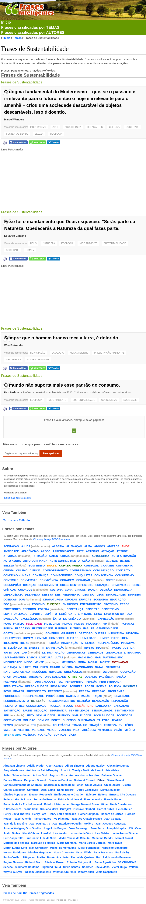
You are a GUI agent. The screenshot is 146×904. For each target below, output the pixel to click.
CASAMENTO (124, 565)
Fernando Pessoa (45, 799)
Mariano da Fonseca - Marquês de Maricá (29, 842)
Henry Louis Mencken (62, 813)
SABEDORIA (103, 705)
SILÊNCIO (63, 715)
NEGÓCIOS (40, 671)
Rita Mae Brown (54, 862)
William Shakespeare (38, 871)
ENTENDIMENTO (90, 604)
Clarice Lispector (14, 789)
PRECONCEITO (36, 691)
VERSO (52, 729)
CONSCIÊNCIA (104, 575)
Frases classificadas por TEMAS (30, 27)
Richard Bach (33, 862)
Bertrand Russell (84, 780)
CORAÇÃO (83, 580)
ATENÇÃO (107, 551)
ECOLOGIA (67, 243)
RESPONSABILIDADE (33, 705)
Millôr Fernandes (88, 847)
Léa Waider (60, 833)
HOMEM (30, 250)
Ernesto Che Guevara (122, 794)
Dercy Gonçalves (87, 789)
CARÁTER (107, 565)
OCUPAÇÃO (128, 671)
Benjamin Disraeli (35, 780)
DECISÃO (106, 589)
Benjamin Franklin (60, 780)
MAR (98, 657)
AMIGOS (99, 546)
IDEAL (125, 638)
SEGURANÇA (58, 710)
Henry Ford (39, 813)
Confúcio (33, 789)
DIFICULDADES (116, 594)
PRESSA (84, 691)
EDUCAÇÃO (118, 599)
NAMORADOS (84, 667)
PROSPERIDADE (33, 695)
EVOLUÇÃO (10, 618)
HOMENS (41, 638)
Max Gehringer (38, 847)
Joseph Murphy (116, 828)
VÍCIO (72, 734)
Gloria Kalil (31, 809)
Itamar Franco (42, 818)
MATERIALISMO (113, 657)
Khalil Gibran (31, 833)
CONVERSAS (29, 580)
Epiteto (102, 794)
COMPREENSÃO (80, 570)
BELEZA (39, 134)
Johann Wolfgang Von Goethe (22, 828)
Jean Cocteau (112, 818)
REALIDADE (122, 695)
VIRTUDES (105, 729)
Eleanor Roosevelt (40, 794)
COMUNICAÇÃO (103, 570)
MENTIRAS (68, 662)
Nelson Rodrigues (14, 852)
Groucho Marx (49, 809)
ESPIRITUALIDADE (15, 613)
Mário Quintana (67, 842)
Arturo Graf (40, 775)
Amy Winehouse (13, 770)
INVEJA (89, 647)
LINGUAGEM (114, 652)
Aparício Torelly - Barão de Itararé (82, 770)
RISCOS (68, 705)
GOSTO (8, 633)
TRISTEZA (110, 725)
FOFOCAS (128, 623)
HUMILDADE (88, 638)
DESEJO (47, 594)
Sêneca (8, 867)
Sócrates (87, 867)
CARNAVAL (91, 565)
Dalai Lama (48, 789)
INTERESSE (31, 647)
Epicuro (91, 794)
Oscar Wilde (83, 852)
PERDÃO (91, 681)
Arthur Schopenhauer (17, 775)
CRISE (137, 584)
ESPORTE (36, 613)
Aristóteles (112, 770)
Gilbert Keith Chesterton (116, 804)
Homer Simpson (88, 813)
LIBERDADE (95, 652)
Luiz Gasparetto (13, 838)
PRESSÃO (98, 691)
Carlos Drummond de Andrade (22, 784)
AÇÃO (86, 560)
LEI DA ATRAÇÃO (53, 652)
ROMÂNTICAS (84, 705)
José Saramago (79, 828)
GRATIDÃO (86, 633)
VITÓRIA (129, 729)
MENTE (39, 662)
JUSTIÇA (128, 647)
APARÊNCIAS (30, 551)
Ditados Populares (15, 794)
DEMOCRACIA (123, 589)
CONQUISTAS (83, 575)
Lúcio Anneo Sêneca (125, 833)
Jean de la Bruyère (15, 823)
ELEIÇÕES (53, 604)
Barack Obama (12, 780)
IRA (98, 647)
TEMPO (8, 725)
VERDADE (38, 729)
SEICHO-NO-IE (127, 862)
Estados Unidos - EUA (118, 613)
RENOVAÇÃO (100, 700)
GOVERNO (52, 633)
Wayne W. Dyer (12, 871)
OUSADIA (91, 676)
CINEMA (8, 570)
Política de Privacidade (67, 900)
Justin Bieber (11, 833)
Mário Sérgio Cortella (92, 842)
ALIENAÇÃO (74, 546)
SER (6, 715)
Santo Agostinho (105, 862)
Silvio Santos (71, 867)
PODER (89, 686)
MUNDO (55, 667)
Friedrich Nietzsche (56, 804)
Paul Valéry (122, 852)
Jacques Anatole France (86, 818)
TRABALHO (79, 725)
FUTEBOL (61, 628)
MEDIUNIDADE (12, 662)
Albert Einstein (74, 765)
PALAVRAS (10, 681)
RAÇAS (97, 695)
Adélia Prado (35, 765)
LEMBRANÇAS (76, 652)
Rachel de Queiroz (82, 857)
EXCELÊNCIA (29, 618)
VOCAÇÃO (44, 734)
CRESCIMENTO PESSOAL (76, 584)
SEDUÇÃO (40, 710)
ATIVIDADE (10, 555)
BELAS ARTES (95, 127)
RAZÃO (85, 695)
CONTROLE (10, 580)
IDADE (115, 638)
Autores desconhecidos (84, 775)
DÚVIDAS (85, 599)
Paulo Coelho (11, 857)
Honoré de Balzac (112, 813)
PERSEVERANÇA (110, 681)
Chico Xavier (112, 784)
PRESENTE (55, 691)
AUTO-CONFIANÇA (35, 560)
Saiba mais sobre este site (17, 498)
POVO (7, 691)
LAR (24, 652)
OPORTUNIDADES (15, 676)
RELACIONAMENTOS (61, 700)
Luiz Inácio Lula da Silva (41, 838)
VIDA (76, 729)
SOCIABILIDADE (103, 715)
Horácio (130, 813)
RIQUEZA (55, 705)
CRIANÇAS (102, 584)
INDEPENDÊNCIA (108, 642)
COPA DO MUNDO (70, 565)
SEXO (30, 715)
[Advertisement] (74, 178)
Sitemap (51, 900)
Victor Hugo (119, 867)
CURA (68, 589)
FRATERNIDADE (42, 628)
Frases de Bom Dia (15, 893)
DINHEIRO (134, 594)
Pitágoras (29, 857)
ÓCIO (106, 671)
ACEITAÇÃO (11, 546)
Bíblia (101, 780)
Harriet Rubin (105, 809)
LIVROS (32, 657)
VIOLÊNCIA (89, 729)
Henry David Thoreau (16, 813)
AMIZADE (113, 546)
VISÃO (118, 729)
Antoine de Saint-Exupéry (42, 770)
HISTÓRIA (132, 633)
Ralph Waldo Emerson (117, 857)
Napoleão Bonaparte (114, 847)
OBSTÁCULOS (73, 671)
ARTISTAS (92, 551)
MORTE (105, 662)
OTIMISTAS (75, 676)
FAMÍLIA (18, 623)
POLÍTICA (115, 686)
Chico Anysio (93, 784)
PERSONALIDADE (36, 686)
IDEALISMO (10, 642)
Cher (80, 784)
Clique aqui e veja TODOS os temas (51, 539)
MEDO (28, 662)
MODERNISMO (38, 127)
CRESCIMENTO (48, 584)
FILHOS (67, 623)
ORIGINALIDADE (55, 676)
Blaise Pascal (115, 780)
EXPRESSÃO (106, 618)
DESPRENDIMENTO (67, 594)
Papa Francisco (103, 852)
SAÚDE (27, 710)
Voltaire (133, 867)
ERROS (124, 604)
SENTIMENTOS (124, 710)
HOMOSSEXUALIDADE (63, 638)
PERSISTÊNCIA (13, 686)
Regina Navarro (13, 862)
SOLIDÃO (29, 720)
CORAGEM (67, 580)
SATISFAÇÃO (11, 710)
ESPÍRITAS (92, 609)
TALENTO (103, 720)
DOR (22, 599)
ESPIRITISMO (110, 609)
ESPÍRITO (51, 613)
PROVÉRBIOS (55, 695)
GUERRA (100, 633)
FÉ (92, 628)
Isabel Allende (23, 818)
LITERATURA (132, 652)
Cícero (127, 784)
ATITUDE (122, 551)
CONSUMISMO (109, 400)
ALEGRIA (58, 546)
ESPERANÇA (75, 609)
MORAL (93, 662)
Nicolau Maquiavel (39, 852)
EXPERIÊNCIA (72, 618)
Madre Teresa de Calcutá (74, 838)
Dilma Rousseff (110, 789)
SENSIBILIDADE (79, 710)
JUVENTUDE (11, 652)
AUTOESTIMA (100, 555)
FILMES (79, 623)
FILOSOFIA (93, 623)
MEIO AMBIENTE (88, 243)
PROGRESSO (13, 359)
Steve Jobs (103, 867)
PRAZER (18, 691)
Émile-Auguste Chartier (69, 794)
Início (6, 22)
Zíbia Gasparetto (106, 871)
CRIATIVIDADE (121, 584)
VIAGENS (65, 729)
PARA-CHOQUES (44, 681)
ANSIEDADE (11, 551)
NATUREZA (49, 243)
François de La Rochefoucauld (22, 804)
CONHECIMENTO (61, 575)
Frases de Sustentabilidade (34, 48)
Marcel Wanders (14, 119)
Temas (17, 37)
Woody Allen (86, 871)
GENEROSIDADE (107, 628)
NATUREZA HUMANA (16, 671)
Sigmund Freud (51, 867)
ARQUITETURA (73, 127)
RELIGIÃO (83, 700)
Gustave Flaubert (84, 809)
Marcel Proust (124, 838)
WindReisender (13, 345)
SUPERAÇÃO (86, 720)
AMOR (126, 546)
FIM (105, 623)
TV (121, 725)
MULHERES (40, 667)
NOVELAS (55, 671)
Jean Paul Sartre (39, 823)
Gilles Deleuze (12, 809)
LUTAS (59, 657)
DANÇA (93, 589)
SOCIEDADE (132, 127)
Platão (41, 857)
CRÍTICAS (9, 589)
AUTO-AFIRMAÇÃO (124, 555)
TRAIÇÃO (95, 725)
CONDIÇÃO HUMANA (16, 575)
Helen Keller (124, 809)
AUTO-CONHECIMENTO (65, 560)
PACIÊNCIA (106, 676)
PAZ (60, 681)
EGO (6, 604)
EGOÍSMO (38, 604)
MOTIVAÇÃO (120, 662)
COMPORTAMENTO (55, 570)
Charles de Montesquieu (59, 784)
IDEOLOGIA (56, 134)
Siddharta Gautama (27, 867)
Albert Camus (54, 765)
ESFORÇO (29, 609)
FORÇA (8, 628)
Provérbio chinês (58, 857)
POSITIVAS (130, 686)
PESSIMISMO (58, 686)
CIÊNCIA (35, 570)
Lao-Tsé (46, 833)
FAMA (7, 623)
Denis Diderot (65, 789)
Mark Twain (115, 842)
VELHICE (24, 729)
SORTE (56, 720)
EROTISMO (111, 604)
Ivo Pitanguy (61, 818)
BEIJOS (125, 560)
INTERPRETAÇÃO (53, 647)
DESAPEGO (32, 594)
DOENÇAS (10, 599)
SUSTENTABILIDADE (17, 134)
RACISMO (72, 695)
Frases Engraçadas (42, 893)
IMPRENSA (88, 642)
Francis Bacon (113, 799)
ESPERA (43, 609)
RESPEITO (10, 705)
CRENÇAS (29, 584)
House (7, 818)
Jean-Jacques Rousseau (111, 823)
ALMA (88, 546)
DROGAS (71, 599)
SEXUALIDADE (45, 715)
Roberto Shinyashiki (79, 862)
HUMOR (104, 638)
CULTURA (114, 127)
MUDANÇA (10, 667)
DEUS (33, 243)
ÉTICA (98, 613)
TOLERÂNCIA (61, 725)
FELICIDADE (34, 623)
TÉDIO (129, 725)
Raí (98, 857)
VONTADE (60, 734)
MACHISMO (85, 657)
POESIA (101, 686)
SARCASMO (121, 705)
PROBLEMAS (115, 691)
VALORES (9, 729)
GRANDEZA (68, 633)
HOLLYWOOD (12, 638)
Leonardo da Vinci (81, 833)
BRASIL (52, 565)
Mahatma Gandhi (102, 838)
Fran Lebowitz (93, 799)
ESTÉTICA (65, 613)
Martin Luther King (15, 847)
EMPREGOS (70, 604)
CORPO (111, 580)
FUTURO (75, 628)
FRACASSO (22, 628)
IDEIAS (24, 642)
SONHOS (43, 720)
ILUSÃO (54, 642)
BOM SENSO (37, 565)
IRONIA (116, 647)
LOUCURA (46, 657)
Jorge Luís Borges (55, 828)
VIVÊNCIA (29, 734)
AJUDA (25, 546)
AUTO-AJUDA (12, 560)
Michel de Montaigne (63, 847)
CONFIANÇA (40, 575)
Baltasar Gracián (112, 775)
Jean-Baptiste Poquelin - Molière (72, 823)
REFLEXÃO (38, 700)
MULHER (25, 667)
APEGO (45, 551)
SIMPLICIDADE (81, 715)
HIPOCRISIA (116, 633)
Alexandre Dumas (118, 765)
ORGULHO (36, 676)
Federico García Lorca (17, 799)
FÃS (86, 628)
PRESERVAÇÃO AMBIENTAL (109, 352)
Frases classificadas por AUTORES (32, 32)
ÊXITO (57, 618)
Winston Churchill (64, 871)
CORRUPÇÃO (12, 584)
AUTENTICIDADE (60, 555)
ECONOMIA (100, 599)
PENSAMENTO (74, 681)
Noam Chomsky (64, 852)
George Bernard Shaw (85, 804)
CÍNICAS (80, 589)
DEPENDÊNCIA (13, 594)
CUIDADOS (25, 589)
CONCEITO (123, 570)
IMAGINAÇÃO (69, 642)
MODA (82, 662)
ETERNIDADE (83, 613)
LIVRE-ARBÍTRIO (14, 657)
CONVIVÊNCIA (49, 580)
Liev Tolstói (102, 833)
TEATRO (117, 720)
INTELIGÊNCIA (12, 647)
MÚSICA (67, 667)
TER (33, 725)
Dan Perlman (12, 392)
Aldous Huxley (95, 765)
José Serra (97, 828)
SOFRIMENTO (12, 720)
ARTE (55, 127)
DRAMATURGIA (53, 599)
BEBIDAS (112, 560)
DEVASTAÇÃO (37, 352)
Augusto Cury (58, 775)
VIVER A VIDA (12, 734)
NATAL (99, 667)
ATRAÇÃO (40, 555)
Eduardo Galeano (15, 235)
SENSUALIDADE (102, 710)
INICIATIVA (128, 642)
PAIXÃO (121, 676)
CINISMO (21, 570)
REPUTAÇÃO (119, 700)
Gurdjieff (65, 809)
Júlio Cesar (135, 828)
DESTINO (88, 594)
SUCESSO (69, 720)
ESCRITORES (12, 609)
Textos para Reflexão (16, 520)
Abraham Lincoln (14, 765)
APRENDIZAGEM (63, 551)
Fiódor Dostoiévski (70, 799)
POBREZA (76, 686)
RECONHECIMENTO (16, 700)
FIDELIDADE (52, 623)
